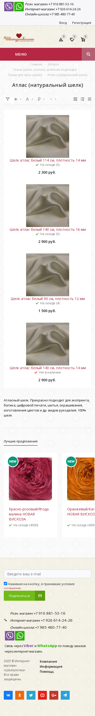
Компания (48, 661)
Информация (51, 666)
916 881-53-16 (62, 4)
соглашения (12, 588)
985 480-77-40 (64, 14)
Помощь (47, 671)
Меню (21, 54)
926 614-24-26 (70, 9)
